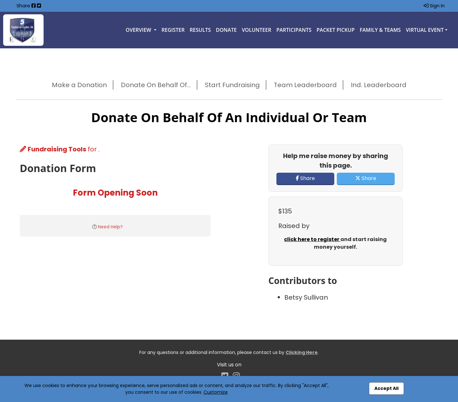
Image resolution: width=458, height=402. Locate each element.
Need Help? (110, 227)
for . (60, 149)
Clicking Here (302, 352)
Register (173, 29)
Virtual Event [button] (425, 29)
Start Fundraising (232, 84)
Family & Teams (380, 29)
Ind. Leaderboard (378, 84)
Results (200, 29)
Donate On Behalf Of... (156, 84)
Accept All (386, 388)
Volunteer (256, 29)
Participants (293, 29)
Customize (216, 392)
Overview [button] (139, 29)
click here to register (312, 239)
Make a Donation (79, 84)
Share (305, 178)
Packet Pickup (335, 29)
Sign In (434, 5)
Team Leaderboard (305, 84)
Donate (226, 29)
